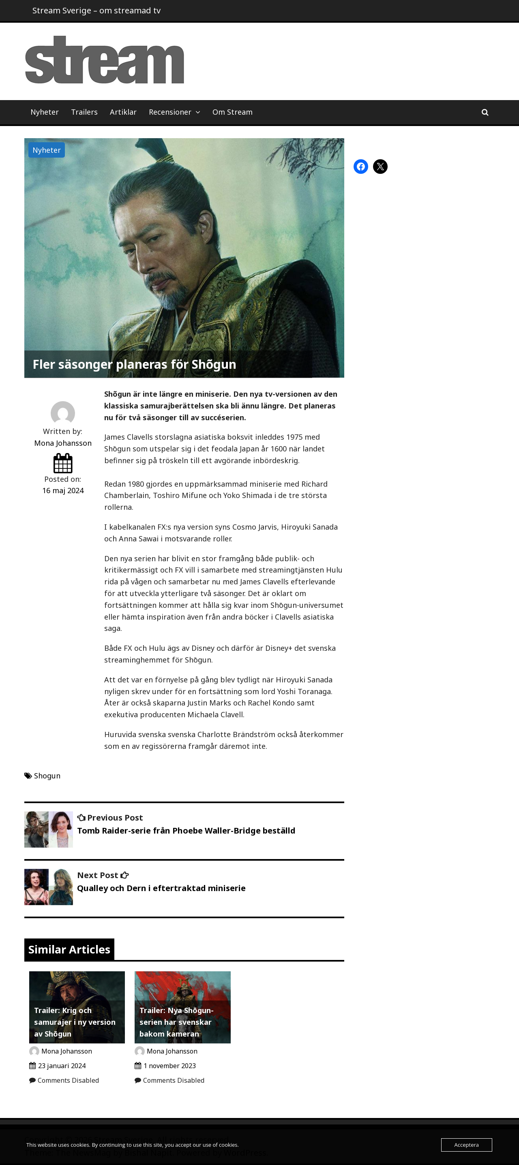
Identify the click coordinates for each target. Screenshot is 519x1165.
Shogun (47, 775)
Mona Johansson (63, 443)
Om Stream (232, 112)
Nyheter (44, 112)
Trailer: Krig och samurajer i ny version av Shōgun (75, 1022)
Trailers (84, 112)
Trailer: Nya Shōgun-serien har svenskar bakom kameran (176, 1022)
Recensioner (170, 112)
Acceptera (467, 1144)
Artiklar (123, 112)
